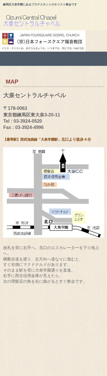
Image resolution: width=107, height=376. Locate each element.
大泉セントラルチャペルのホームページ (55, 21)
